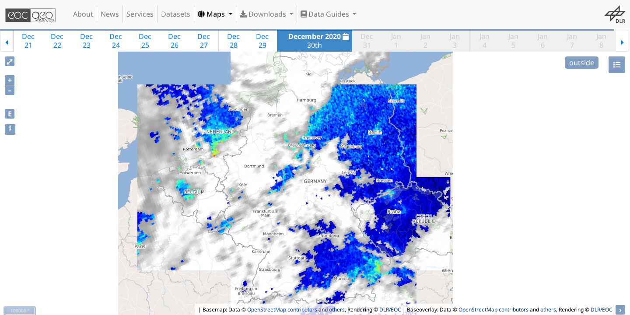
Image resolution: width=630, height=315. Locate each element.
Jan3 (455, 41)
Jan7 (572, 41)
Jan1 (396, 41)
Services (140, 14)
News (110, 14)
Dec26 (174, 41)
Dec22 (57, 41)
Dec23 (86, 41)
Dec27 (203, 41)
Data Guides (326, 14)
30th (319, 41)
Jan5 (513, 41)
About (83, 14)
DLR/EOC (390, 309)
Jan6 (543, 41)
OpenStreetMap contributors (282, 309)
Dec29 (262, 41)
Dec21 (28, 41)
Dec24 (115, 41)
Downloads (264, 14)
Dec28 (233, 41)
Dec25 (145, 41)
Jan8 (601, 41)
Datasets (175, 14)
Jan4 (485, 41)
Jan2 (425, 41)
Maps (212, 14)
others (337, 309)
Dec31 (366, 41)
